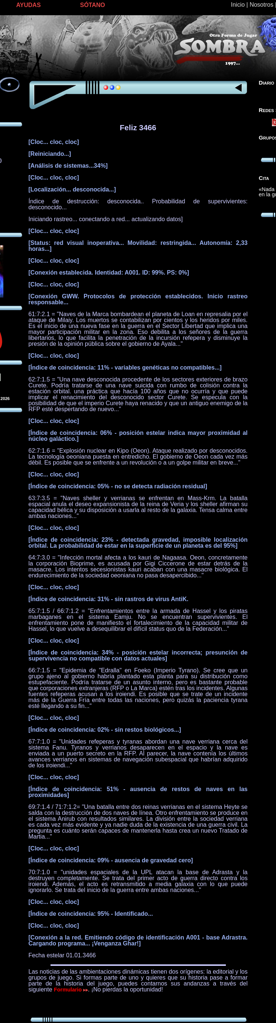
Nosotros (261, 4)
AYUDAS (28, 5)
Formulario (71, 990)
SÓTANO (92, 5)
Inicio (238, 4)
